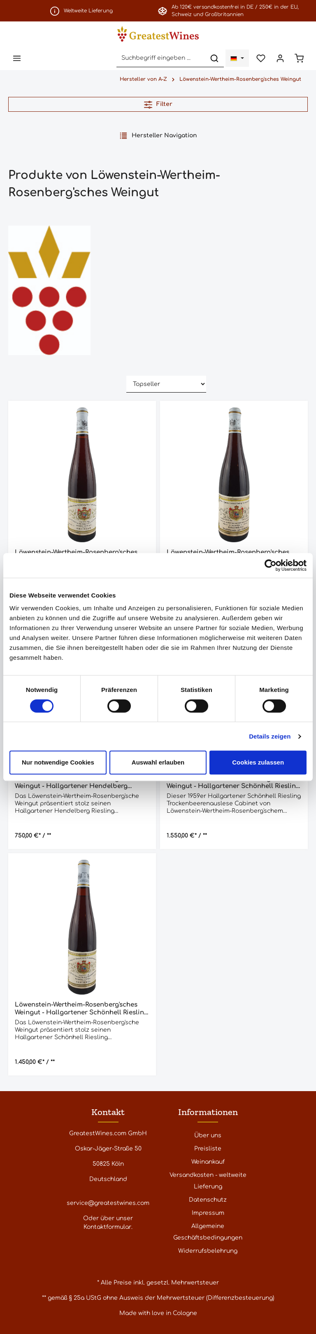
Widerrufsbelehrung (207, 1251)
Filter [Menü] (158, 105)
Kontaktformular (107, 1227)
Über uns (207, 1135)
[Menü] (17, 58)
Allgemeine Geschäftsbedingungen (207, 1232)
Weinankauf (208, 1162)
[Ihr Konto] (279, 58)
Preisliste (207, 1149)
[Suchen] (213, 58)
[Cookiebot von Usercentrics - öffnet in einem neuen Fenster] (271, 565)
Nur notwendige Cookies (58, 762)
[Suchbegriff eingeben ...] (160, 58)
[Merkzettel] (260, 58)
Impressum (208, 1213)
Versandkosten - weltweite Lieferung (208, 1181)
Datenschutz (208, 1200)
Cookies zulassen (258, 762)
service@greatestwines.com (108, 1203)
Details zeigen (269, 736)
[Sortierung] (166, 384)
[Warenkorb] (299, 58)
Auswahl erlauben (158, 762)
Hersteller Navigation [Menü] (158, 136)
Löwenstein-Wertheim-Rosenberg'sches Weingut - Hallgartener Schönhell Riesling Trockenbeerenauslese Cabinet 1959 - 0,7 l (233, 783)
